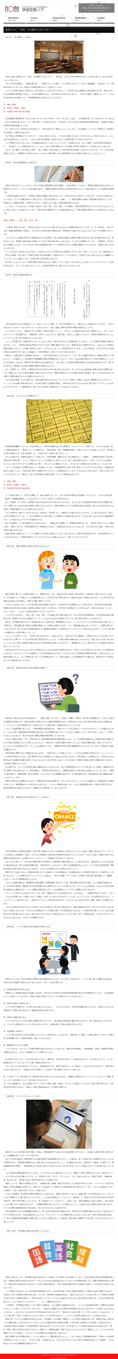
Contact (106, 19)
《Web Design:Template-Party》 (59, 1357)
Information (17, 19)
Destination (83, 19)
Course (39, 19)
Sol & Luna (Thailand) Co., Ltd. (56, 1355)
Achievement (61, 19)
